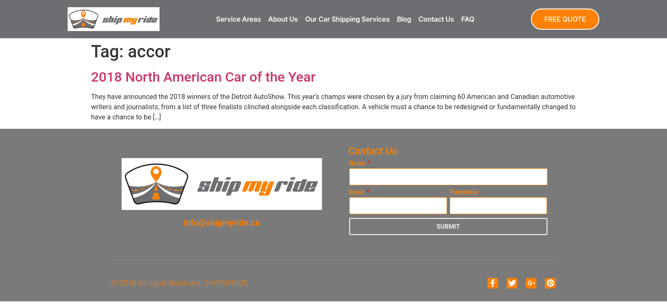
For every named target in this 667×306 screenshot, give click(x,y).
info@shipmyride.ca (222, 223)
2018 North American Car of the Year (203, 77)
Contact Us (436, 19)
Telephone (464, 192)
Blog (404, 19)
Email (357, 192)
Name (358, 163)
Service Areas (238, 19)
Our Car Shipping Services (347, 19)
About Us (283, 19)
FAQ (467, 19)
